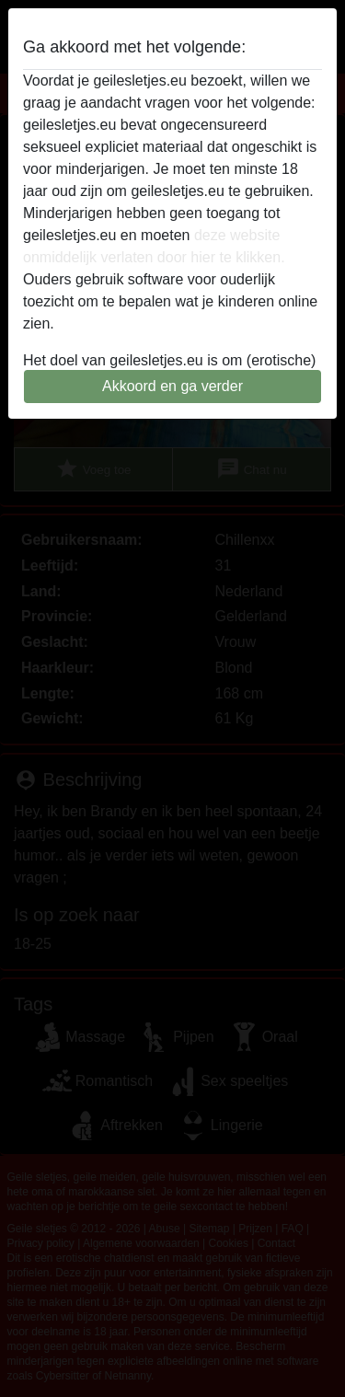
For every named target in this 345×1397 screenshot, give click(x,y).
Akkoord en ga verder (172, 386)
